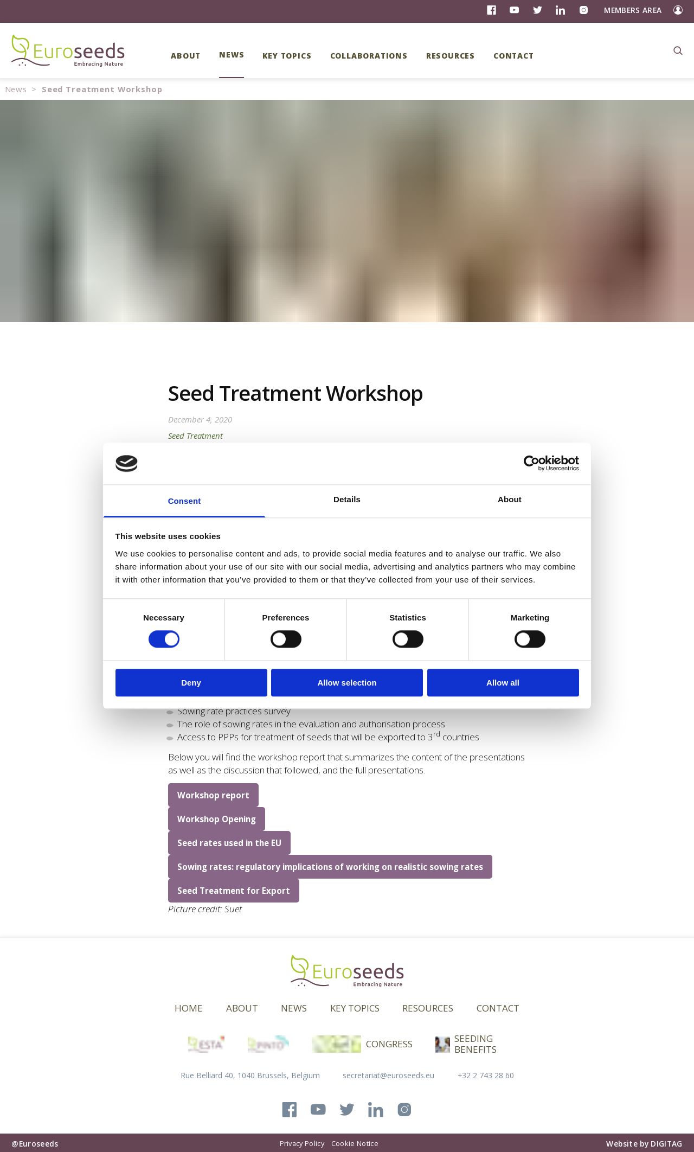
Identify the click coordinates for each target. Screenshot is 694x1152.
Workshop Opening (216, 819)
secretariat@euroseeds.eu (388, 1075)
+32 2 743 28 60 (486, 1075)
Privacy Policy (302, 1143)
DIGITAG (666, 1143)
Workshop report (213, 795)
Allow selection (346, 682)
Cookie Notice (354, 1143)
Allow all (502, 682)
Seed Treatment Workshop (102, 89)
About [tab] (510, 499)
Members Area (632, 10)
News (16, 89)
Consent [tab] (184, 500)
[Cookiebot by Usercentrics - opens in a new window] (531, 464)
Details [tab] (347, 499)
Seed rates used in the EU (229, 842)
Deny (191, 682)
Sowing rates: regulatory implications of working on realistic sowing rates (330, 866)
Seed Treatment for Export (233, 890)
